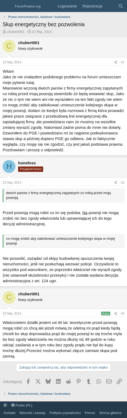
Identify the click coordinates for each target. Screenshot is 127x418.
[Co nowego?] (110, 6)
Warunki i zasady (32, 413)
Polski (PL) (21, 405)
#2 (122, 182)
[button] (5, 405)
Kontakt (9, 413)
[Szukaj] (121, 6)
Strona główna (110, 413)
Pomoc (90, 413)
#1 (122, 62)
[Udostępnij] (115, 62)
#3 (122, 313)
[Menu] (7, 6)
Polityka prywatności (65, 413)
